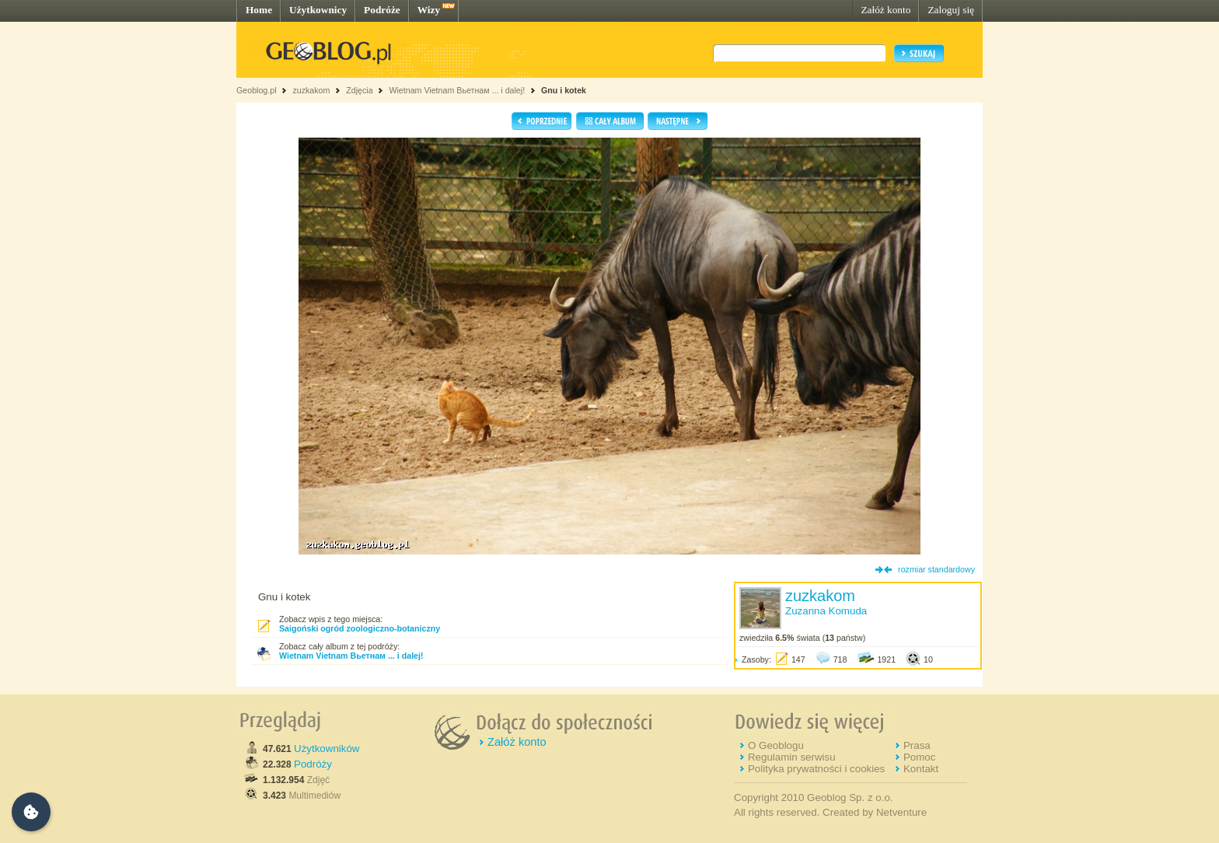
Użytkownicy (318, 10)
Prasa (917, 745)
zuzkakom (311, 90)
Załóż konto (885, 10)
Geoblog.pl (256, 90)
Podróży (313, 764)
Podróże (382, 10)
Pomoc (919, 757)
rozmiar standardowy (936, 569)
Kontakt (920, 769)
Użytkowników (326, 748)
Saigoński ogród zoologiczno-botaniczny (359, 628)
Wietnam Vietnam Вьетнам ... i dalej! (457, 90)
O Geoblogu (776, 745)
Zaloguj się (950, 10)
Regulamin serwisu (792, 757)
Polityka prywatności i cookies (816, 769)
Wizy (428, 10)
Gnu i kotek (563, 90)
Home (259, 10)
